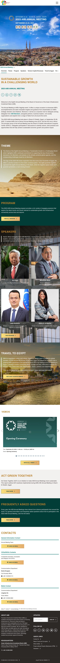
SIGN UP (53, 619)
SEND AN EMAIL (12, 546)
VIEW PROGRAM (10, 335)
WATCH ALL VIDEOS (30, 462)
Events (7, 608)
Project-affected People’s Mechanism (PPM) (45, 646)
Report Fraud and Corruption (41, 641)
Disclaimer (36, 648)
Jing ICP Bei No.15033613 (42, 660)
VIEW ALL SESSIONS (10, 218)
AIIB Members (15, 114)
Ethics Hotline (37, 643)
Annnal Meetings (15, 608)
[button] (58, 430)
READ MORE (10, 491)
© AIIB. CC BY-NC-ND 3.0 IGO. (10, 660)
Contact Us (37, 639)
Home (2, 608)
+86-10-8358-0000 (7, 650)
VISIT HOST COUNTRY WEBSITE (15, 376)
